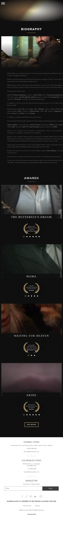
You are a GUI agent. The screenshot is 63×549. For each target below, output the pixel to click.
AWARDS (31, 179)
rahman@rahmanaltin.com (31, 451)
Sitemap (37, 506)
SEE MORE (31, 424)
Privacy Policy (27, 506)
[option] (31, 10)
